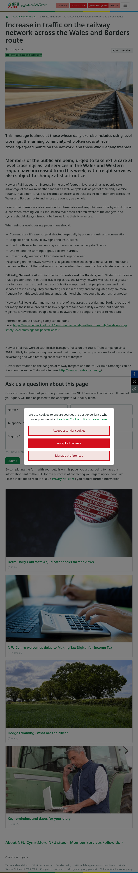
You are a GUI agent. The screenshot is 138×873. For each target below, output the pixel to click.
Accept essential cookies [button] (69, 431)
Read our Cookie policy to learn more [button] (82, 419)
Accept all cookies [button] (69, 443)
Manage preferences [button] (69, 456)
